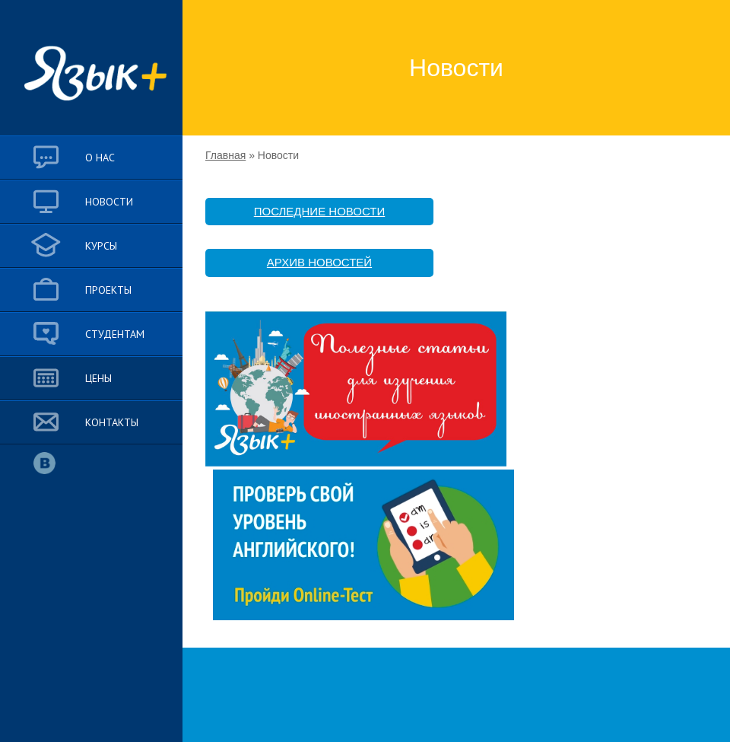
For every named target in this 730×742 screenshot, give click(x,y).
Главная (225, 155)
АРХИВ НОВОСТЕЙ (319, 262)
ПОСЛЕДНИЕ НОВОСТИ (320, 211)
